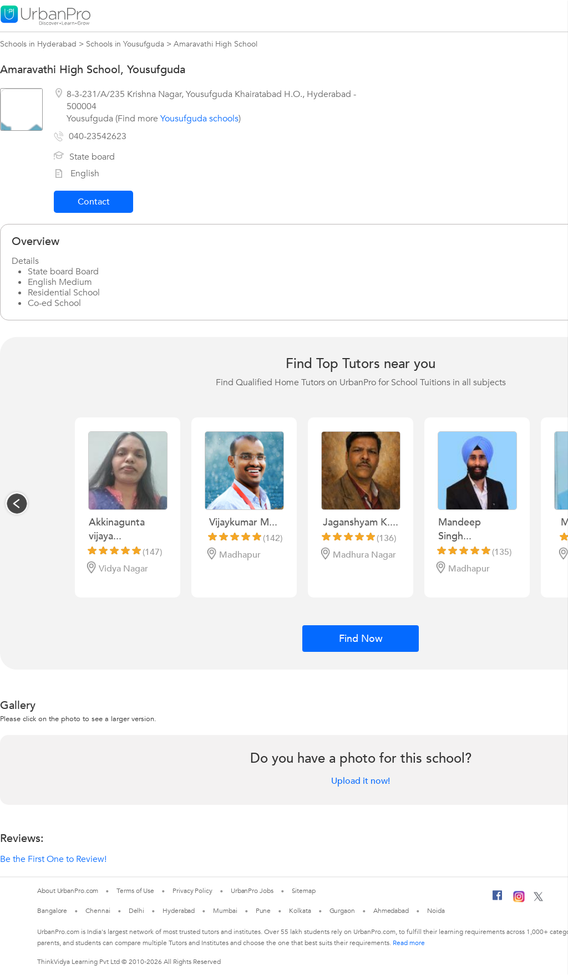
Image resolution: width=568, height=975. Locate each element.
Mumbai (225, 910)
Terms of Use (135, 890)
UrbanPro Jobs (252, 890)
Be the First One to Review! (53, 859)
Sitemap (304, 890)
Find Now (361, 639)
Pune (263, 910)
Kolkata (300, 910)
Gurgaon (342, 910)
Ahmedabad (391, 910)
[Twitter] (538, 899)
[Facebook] (497, 899)
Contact (94, 202)
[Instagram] (519, 900)
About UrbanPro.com (67, 890)
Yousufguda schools (199, 119)
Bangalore (52, 910)
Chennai (97, 910)
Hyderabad (179, 910)
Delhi (137, 910)
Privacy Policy (192, 890)
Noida (436, 910)
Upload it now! (360, 781)
